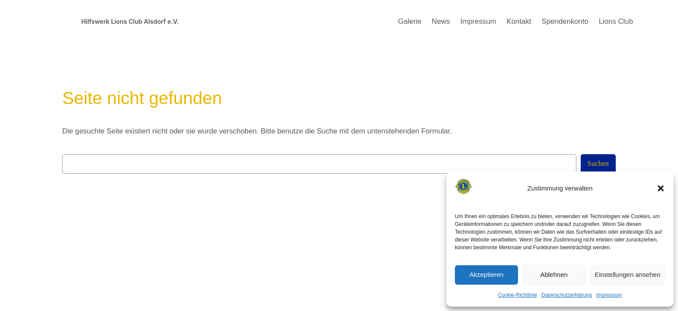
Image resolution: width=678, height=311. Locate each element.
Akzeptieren (486, 274)
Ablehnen (553, 274)
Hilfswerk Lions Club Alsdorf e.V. (130, 21)
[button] (660, 188)
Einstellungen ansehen (627, 274)
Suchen (598, 163)
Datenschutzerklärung (566, 295)
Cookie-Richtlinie (517, 295)
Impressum (609, 295)
